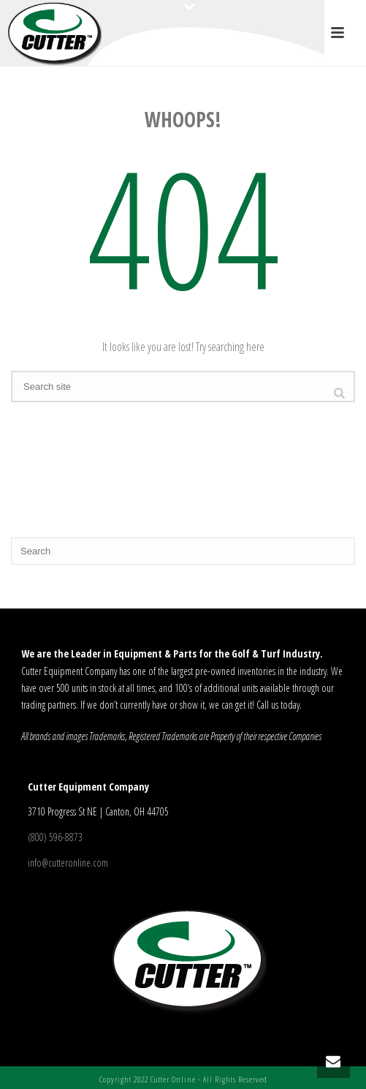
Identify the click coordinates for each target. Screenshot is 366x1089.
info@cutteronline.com (68, 863)
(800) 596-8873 (55, 837)
